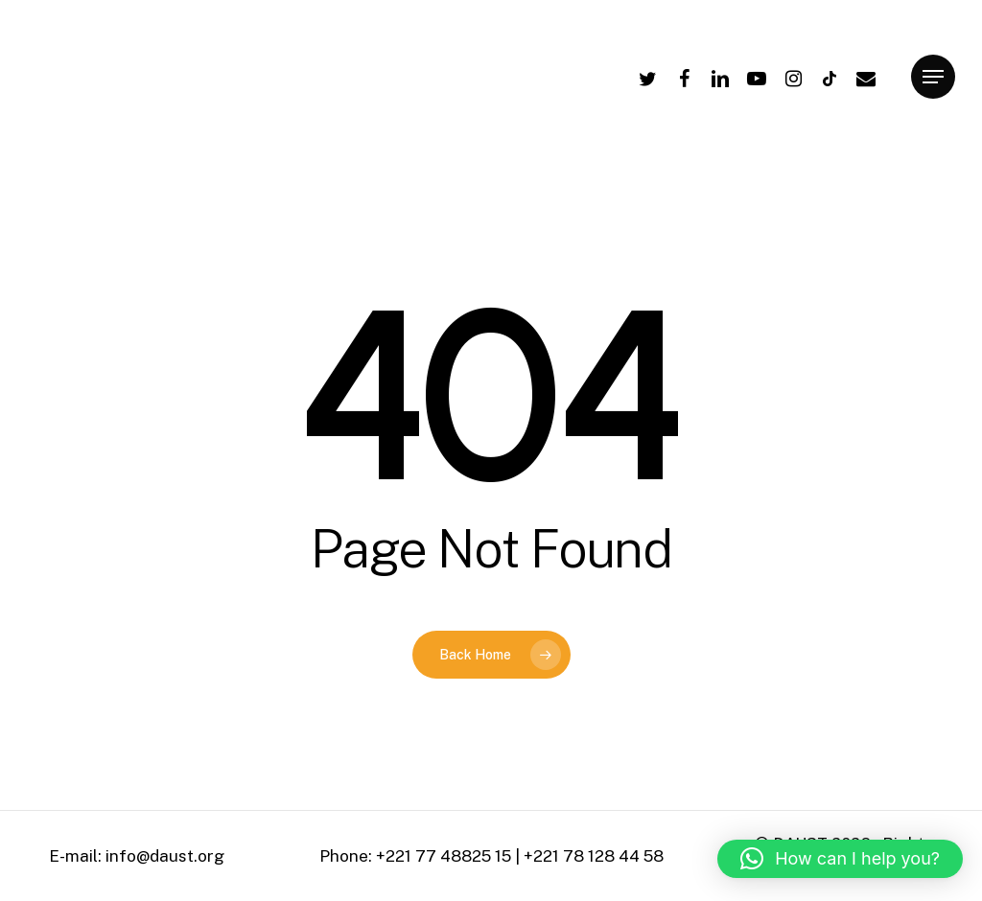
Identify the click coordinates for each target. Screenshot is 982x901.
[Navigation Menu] (933, 77)
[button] (840, 859)
